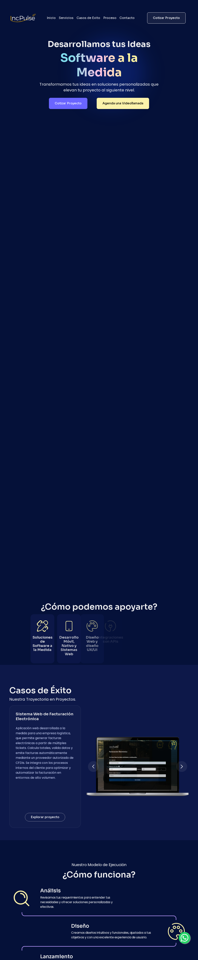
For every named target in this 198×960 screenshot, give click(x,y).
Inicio (51, 18)
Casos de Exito (88, 18)
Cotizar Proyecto (166, 18)
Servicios (66, 18)
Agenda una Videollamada (122, 103)
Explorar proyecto (45, 817)
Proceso (109, 18)
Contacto (127, 18)
